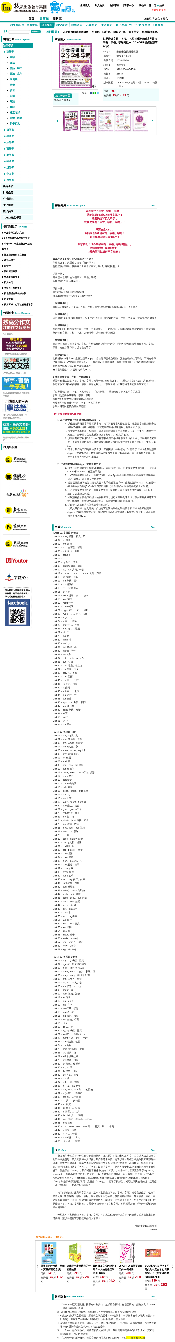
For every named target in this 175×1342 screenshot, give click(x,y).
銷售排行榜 (17, 25)
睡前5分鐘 (119, 31)
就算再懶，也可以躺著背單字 (18, 304)
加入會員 (99, 5)
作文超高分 (8, 334)
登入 (165, 18)
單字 (12, 57)
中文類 (10, 173)
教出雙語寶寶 (10, 271)
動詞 (12, 106)
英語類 (10, 51)
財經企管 (77, 25)
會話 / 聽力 (16, 68)
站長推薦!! (9, 299)
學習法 (13, 79)
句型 (12, 95)
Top (153, 205)
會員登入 (85, 5)
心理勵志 (92, 25)
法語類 (10, 142)
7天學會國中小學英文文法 (17, 238)
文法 (12, 62)
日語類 (10, 129)
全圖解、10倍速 (101, 31)
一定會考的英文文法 (14, 232)
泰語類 (10, 154)
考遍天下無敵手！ (13, 288)
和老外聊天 (9, 260)
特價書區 (32, 25)
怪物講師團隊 (150, 31)
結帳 (161, 5)
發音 (12, 90)
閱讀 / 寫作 (16, 73)
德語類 (10, 161)
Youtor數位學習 (139, 25)
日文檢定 (8, 282)
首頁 (31, 18)
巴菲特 (7, 266)
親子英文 (133, 31)
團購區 (57, 18)
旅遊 (12, 84)
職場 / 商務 (16, 118)
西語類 (10, 148)
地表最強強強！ (11, 277)
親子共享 (121, 25)
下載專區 (157, 25)
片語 (12, 101)
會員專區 (114, 5)
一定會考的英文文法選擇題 (15, 354)
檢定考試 (62, 25)
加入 (157, 18)
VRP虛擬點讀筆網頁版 (76, 31)
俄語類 (10, 179)
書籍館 (44, 18)
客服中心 (129, 5)
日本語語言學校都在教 (15, 293)
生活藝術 (107, 25)
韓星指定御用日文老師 (15, 255)
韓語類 (10, 136)
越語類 (10, 167)
